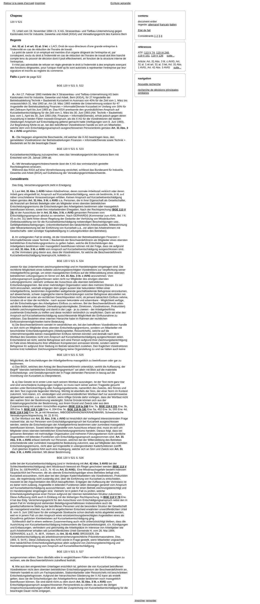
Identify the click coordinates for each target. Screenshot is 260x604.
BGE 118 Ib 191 (77, 409)
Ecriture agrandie (120, 3)
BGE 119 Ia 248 (78, 406)
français (164, 24)
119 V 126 (157, 55)
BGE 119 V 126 (33, 409)
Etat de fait (144, 30)
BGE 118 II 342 (19, 412)
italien (173, 24)
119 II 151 (144, 55)
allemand (153, 24)
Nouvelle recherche (149, 84)
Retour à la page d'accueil (19, 3)
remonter (151, 600)
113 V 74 (149, 52)
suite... (170, 55)
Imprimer (40, 3)
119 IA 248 (162, 52)
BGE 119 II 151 (108, 406)
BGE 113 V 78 (111, 497)
